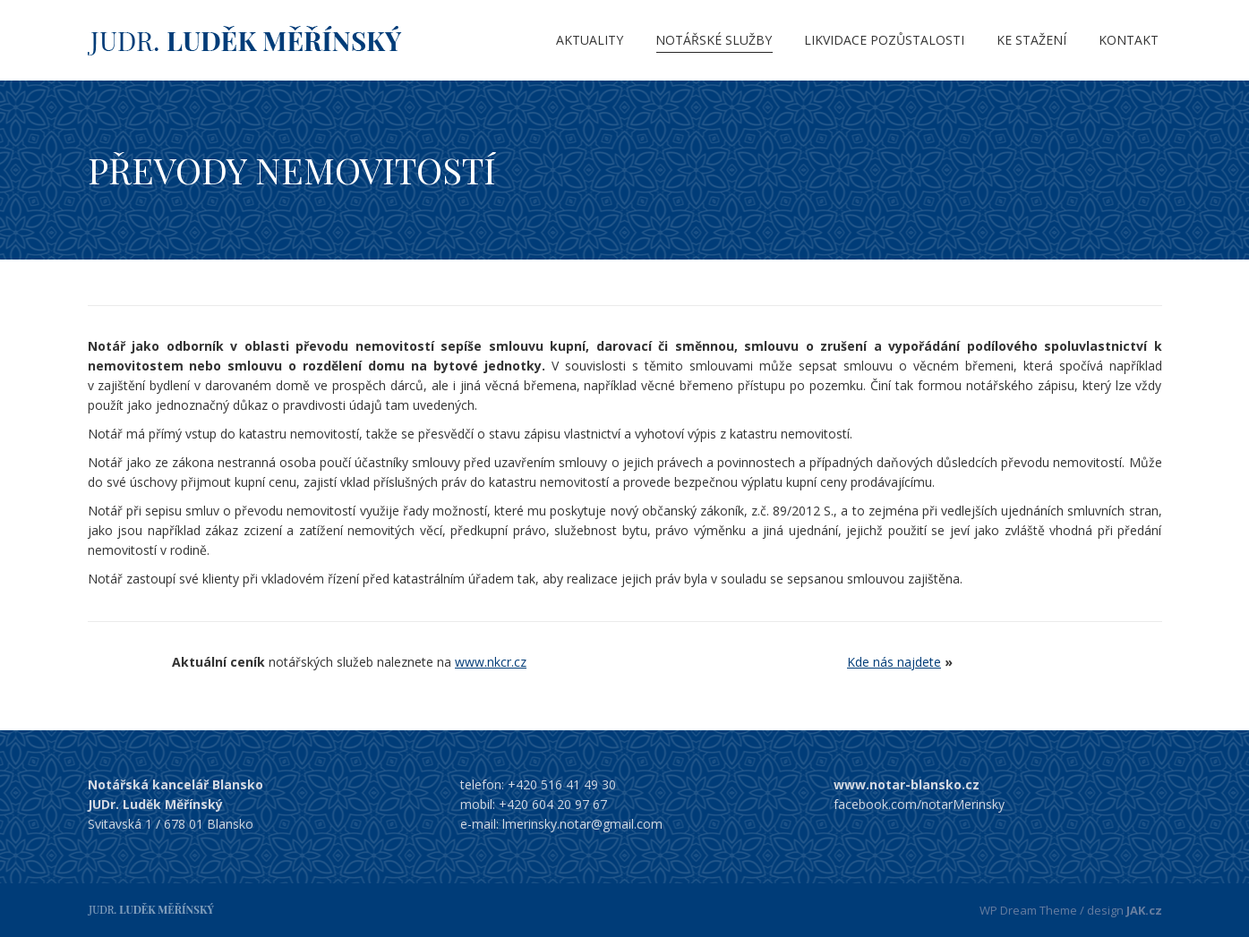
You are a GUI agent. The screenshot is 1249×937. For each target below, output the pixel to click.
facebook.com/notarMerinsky (919, 804)
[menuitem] (589, 40)
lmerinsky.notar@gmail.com (582, 823)
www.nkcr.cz (490, 661)
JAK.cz (1144, 910)
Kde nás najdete (894, 661)
